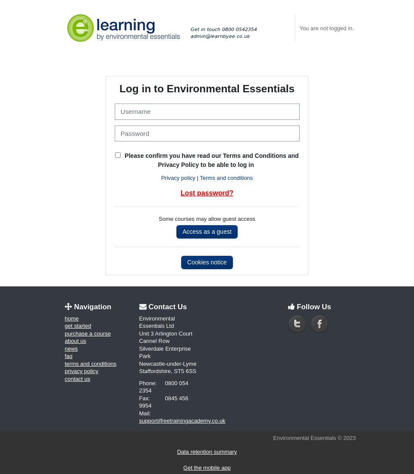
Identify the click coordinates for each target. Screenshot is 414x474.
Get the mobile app (207, 468)
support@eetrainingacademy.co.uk (182, 420)
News (71, 348)
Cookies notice (207, 262)
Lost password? (207, 193)
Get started (78, 326)
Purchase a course (88, 333)
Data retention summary (207, 452)
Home (72, 318)
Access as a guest (207, 231)
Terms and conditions (226, 178)
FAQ (68, 356)
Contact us (77, 379)
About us (75, 341)
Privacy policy (178, 178)
